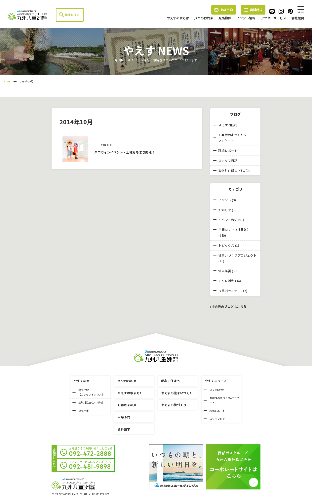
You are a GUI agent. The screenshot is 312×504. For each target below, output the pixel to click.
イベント (224, 200)
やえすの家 (82, 380)
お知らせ (224, 209)
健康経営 (224, 270)
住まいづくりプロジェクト (237, 255)
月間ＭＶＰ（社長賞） (234, 229)
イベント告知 (227, 219)
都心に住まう (170, 380)
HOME (7, 81)
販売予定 (80, 411)
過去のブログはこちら (228, 306)
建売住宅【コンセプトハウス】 (88, 392)
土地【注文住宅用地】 (88, 402)
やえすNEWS (214, 390)
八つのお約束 (126, 380)
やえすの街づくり (173, 404)
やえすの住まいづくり (177, 392)
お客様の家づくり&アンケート (229, 137)
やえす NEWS (225, 125)
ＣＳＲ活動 (226, 280)
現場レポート (225, 150)
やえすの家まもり (130, 392)
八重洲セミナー (229, 290)
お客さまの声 (126, 404)
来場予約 (223, 9)
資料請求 (253, 9)
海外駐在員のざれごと (231, 170)
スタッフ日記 (225, 160)
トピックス (226, 245)
